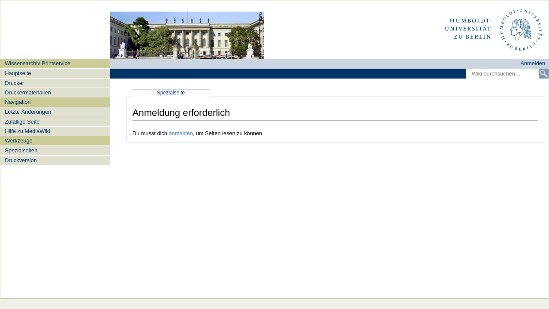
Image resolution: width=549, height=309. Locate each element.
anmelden (181, 133)
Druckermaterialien (28, 92)
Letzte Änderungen (28, 112)
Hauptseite (18, 73)
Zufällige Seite (22, 121)
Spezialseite (171, 93)
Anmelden (532, 63)
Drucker (14, 83)
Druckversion (21, 160)
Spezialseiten (21, 150)
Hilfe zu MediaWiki (27, 131)
